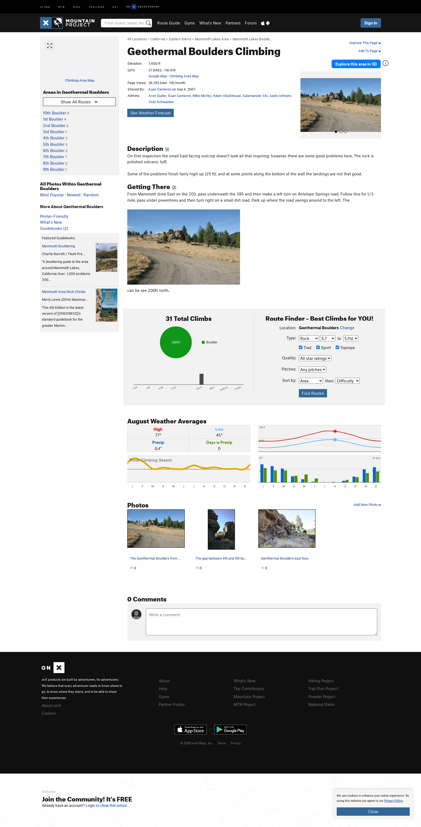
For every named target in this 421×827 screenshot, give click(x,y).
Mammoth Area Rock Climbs (63, 291)
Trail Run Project (323, 688)
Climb (45, 6)
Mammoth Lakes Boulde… (252, 39)
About (164, 680)
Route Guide (168, 22)
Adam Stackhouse (227, 95)
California (157, 39)
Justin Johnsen (280, 95)
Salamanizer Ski (255, 95)
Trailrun (96, 6)
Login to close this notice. (107, 805)
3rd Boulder (53, 131)
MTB (61, 6)
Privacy (236, 743)
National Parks (321, 704)
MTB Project (245, 704)
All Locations (137, 39)
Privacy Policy (393, 801)
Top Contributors (249, 688)
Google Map (157, 76)
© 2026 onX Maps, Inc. (196, 743)
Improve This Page (365, 43)
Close (373, 811)
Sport (323, 347)
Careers (49, 713)
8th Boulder (53, 163)
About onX (51, 705)
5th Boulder (53, 144)
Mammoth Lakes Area (212, 39)
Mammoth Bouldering (58, 246)
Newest (74, 194)
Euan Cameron (159, 89)
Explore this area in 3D (356, 63)
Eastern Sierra (180, 39)
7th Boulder (53, 156)
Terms (221, 743)
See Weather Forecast (150, 112)
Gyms (189, 22)
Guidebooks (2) (54, 228)
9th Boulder (53, 169)
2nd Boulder (54, 125)
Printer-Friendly (54, 216)
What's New (210, 22)
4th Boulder (53, 137)
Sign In (370, 22)
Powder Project (321, 696)
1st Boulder (53, 119)
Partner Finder (172, 704)
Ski (115, 6)
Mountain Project (249, 696)
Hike (77, 6)
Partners (233, 22)
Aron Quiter (157, 95)
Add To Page (369, 51)
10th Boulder (54, 112)
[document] (373, 804)
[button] (305, 105)
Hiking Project (321, 680)
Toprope (345, 347)
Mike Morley (202, 95)
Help (163, 688)
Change (347, 327)
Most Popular (52, 194)
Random (91, 194)
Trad (305, 347)
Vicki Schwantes (161, 102)
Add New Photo (367, 504)
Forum (251, 22)
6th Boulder (53, 150)
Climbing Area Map (79, 80)
